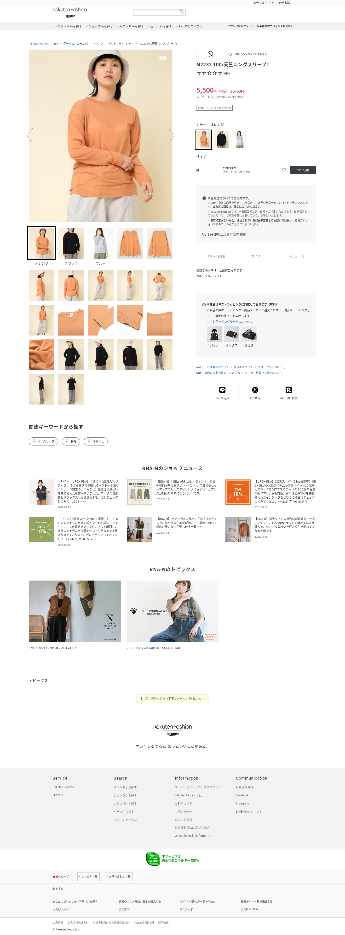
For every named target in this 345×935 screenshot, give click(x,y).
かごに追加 (303, 170)
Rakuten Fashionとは (188, 795)
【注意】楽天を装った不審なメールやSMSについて (172, 698)
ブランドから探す (125, 787)
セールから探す (124, 811)
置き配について (243, 367)
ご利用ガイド (183, 803)
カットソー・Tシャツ (121, 44)
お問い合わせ (183, 811)
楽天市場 (284, 3)
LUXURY (58, 795)
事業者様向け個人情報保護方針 (111, 922)
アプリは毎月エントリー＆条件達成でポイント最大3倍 (260, 26)
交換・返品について (270, 367)
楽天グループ (261, 3)
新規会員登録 (244, 787)
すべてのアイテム (125, 819)
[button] (29, 135)
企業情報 (58, 922)
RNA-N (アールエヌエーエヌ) (71, 44)
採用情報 (163, 922)
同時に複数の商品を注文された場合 (218, 373)
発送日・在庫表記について (212, 367)
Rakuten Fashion (90, 12)
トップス (98, 44)
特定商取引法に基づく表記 (192, 827)
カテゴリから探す (125, 803)
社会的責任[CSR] (144, 922)
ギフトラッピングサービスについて (230, 321)
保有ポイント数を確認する (256, 901)
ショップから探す (125, 795)
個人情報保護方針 (78, 922)
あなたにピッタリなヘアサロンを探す (75, 901)
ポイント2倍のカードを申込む (198, 901)
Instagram (242, 803)
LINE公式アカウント (249, 811)
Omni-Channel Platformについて (195, 836)
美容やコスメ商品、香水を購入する (140, 901)
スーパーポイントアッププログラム (198, 787)
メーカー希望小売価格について (264, 373)
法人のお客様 (183, 819)
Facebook (242, 795)
